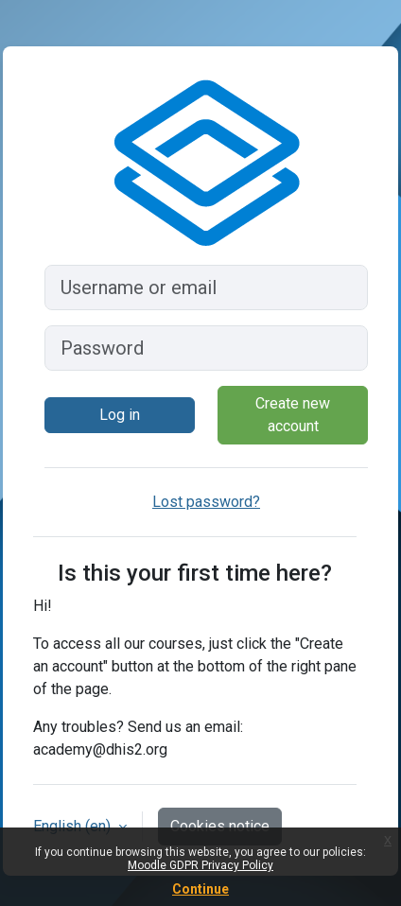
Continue (200, 889)
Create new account (292, 414)
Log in (119, 415)
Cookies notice (220, 826)
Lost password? (206, 502)
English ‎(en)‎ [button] (73, 826)
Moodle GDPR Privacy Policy (200, 865)
